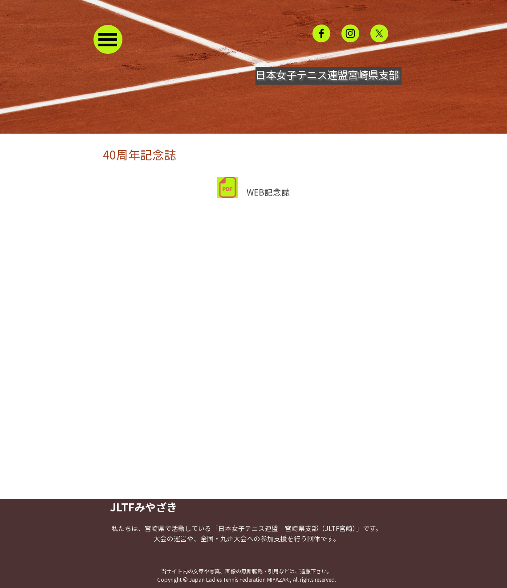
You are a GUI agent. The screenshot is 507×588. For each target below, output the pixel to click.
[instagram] (350, 33)
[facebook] (321, 33)
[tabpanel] (254, 172)
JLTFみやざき (143, 506)
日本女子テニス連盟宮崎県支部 (327, 74)
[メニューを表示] (107, 39)
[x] (379, 33)
